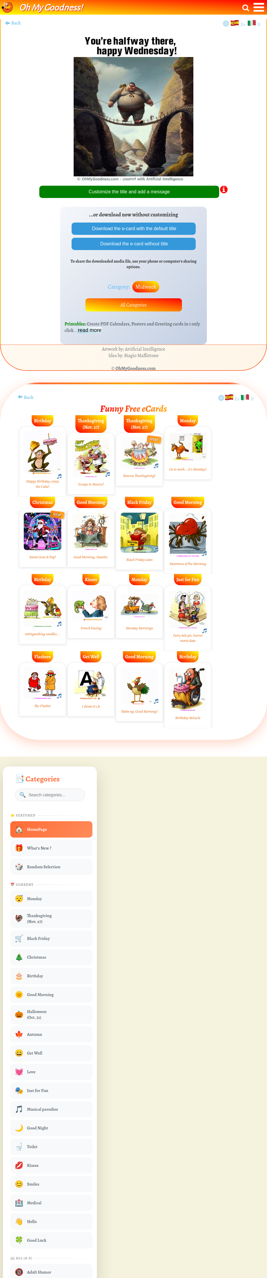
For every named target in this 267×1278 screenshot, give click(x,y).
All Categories (133, 305)
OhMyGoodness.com (136, 369)
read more (89, 330)
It (259, 24)
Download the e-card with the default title (133, 228)
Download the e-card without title (133, 243)
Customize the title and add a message (129, 191)
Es (243, 24)
